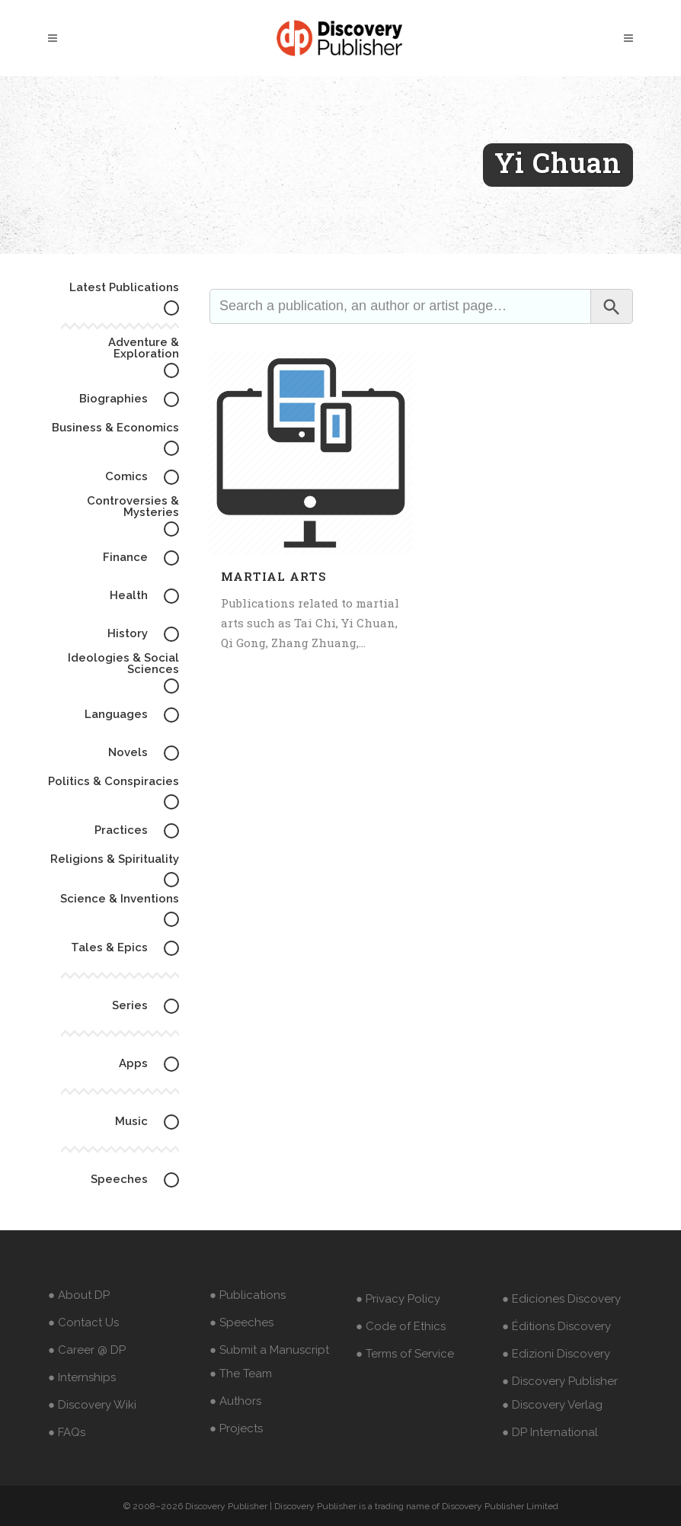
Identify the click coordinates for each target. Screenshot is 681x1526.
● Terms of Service (405, 1354)
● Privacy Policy (398, 1299)
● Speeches (241, 1322)
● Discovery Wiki (92, 1405)
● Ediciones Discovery (561, 1299)
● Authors (235, 1401)
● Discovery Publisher (560, 1381)
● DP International (550, 1432)
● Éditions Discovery (556, 1326)
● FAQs (66, 1432)
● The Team (240, 1373)
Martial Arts (273, 576)
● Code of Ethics (401, 1326)
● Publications (247, 1295)
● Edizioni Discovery (556, 1354)
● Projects (236, 1428)
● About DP (79, 1295)
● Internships (82, 1377)
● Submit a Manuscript (269, 1350)
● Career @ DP (87, 1350)
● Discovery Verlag (552, 1405)
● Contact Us (83, 1322)
